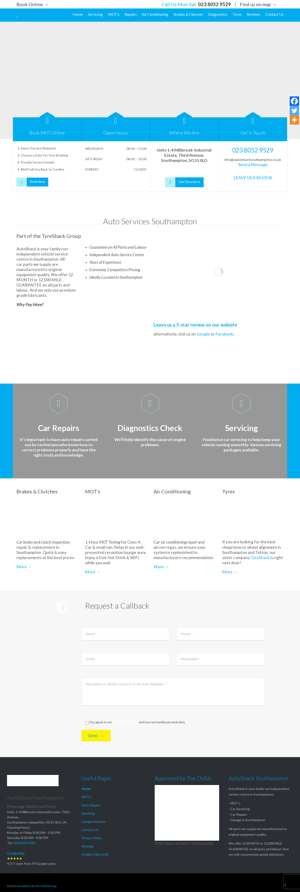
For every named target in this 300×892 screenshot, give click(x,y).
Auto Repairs (91, 805)
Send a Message (253, 164)
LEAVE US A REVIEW (253, 177)
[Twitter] (294, 110)
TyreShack (260, 568)
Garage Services (93, 821)
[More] (294, 120)
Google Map (16, 853)
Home (86, 789)
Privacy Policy (125, 736)
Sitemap (88, 846)
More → (24, 577)
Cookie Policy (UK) (95, 854)
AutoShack (23, 886)
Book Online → (32, 4)
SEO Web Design (46, 886)
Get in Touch (252, 132)
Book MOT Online (47, 132)
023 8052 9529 (214, 4)
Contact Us (90, 830)
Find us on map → (258, 4)
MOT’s (87, 797)
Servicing (88, 813)
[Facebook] (294, 101)
